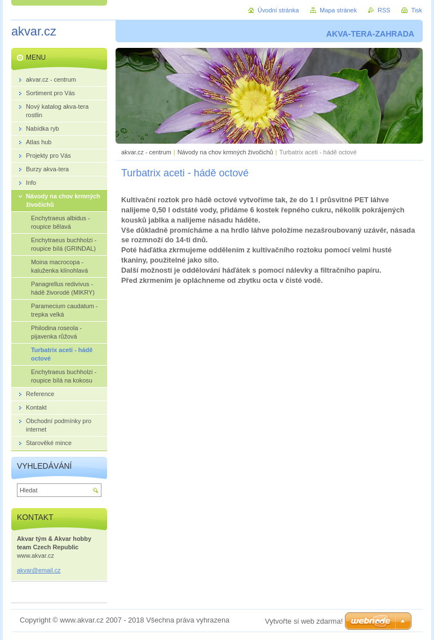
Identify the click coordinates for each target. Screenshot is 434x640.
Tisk (416, 10)
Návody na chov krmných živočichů (225, 152)
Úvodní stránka (278, 10)
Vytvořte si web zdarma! (304, 621)
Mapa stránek (338, 10)
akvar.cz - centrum (146, 152)
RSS (384, 10)
